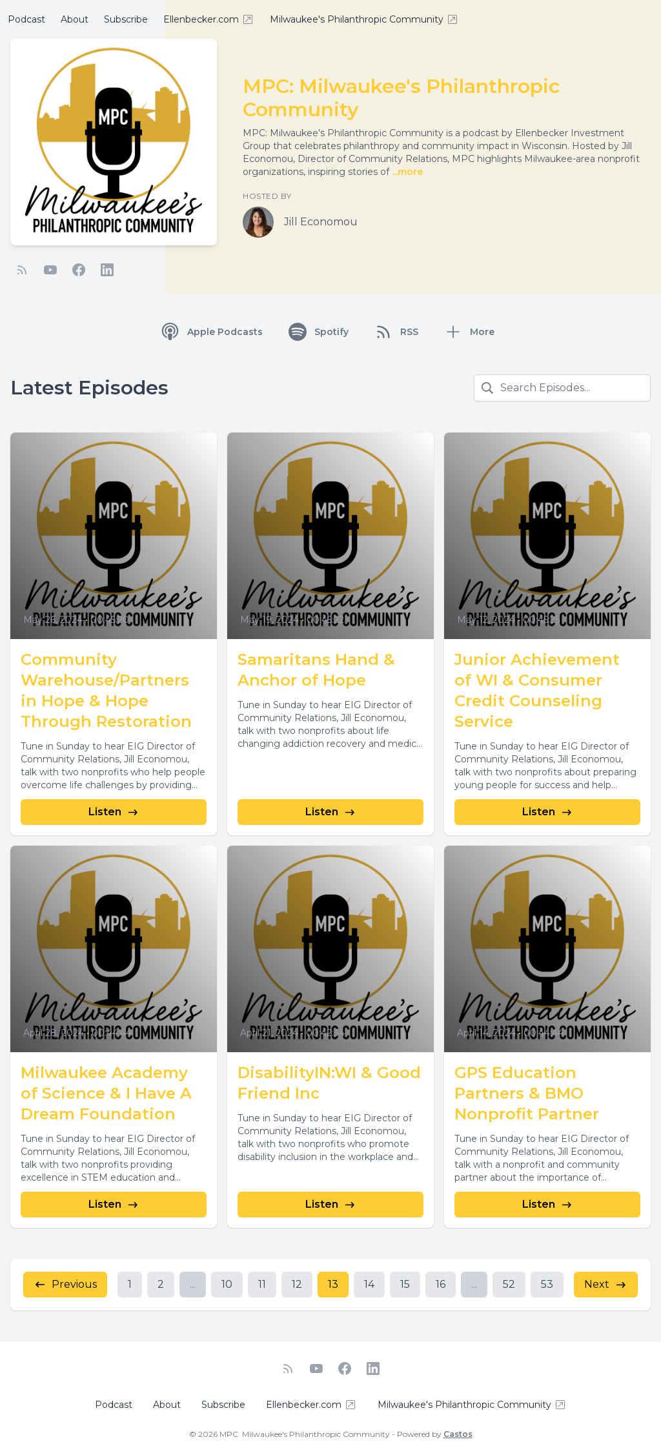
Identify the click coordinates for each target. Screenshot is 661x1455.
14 (369, 1284)
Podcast (26, 19)
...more (406, 172)
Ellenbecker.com (208, 19)
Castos (458, 1434)
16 (440, 1284)
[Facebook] (78, 269)
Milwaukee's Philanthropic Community (364, 19)
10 (226, 1284)
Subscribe (126, 19)
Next (605, 1284)
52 (509, 1284)
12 (297, 1284)
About (74, 19)
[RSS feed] (22, 269)
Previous (65, 1284)
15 (405, 1284)
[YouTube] (50, 269)
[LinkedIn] (107, 269)
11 (262, 1284)
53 (547, 1284)
